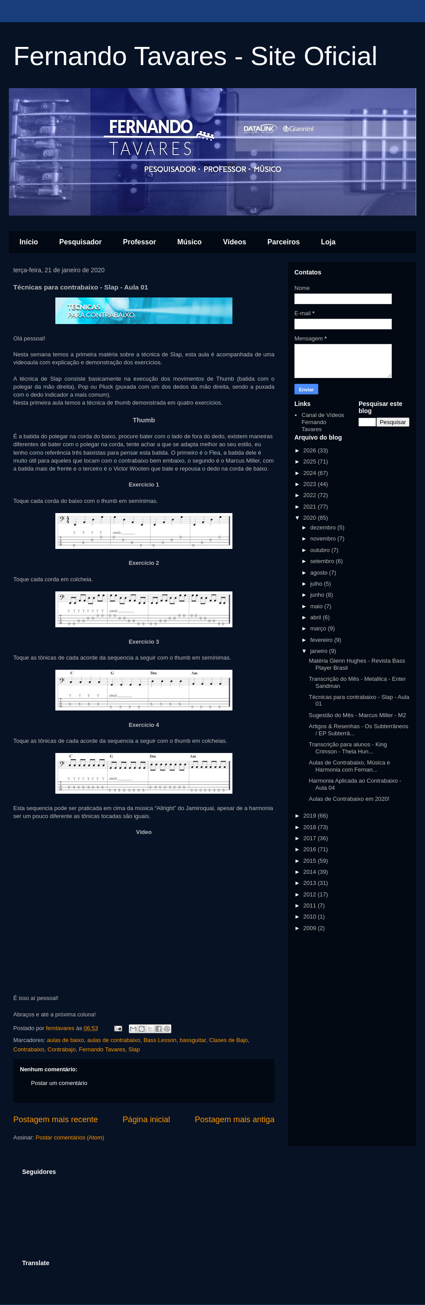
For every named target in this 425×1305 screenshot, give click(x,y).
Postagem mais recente (55, 1119)
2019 (310, 815)
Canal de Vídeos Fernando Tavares (322, 422)
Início (28, 242)
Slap (134, 1049)
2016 (310, 849)
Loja (328, 242)
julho (317, 583)
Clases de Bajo (228, 1040)
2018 (310, 827)
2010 (310, 916)
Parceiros (283, 242)
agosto (319, 572)
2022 (310, 495)
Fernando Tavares (102, 1049)
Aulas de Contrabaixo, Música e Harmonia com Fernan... (349, 766)
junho (318, 594)
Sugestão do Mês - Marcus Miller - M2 (357, 715)
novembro (323, 538)
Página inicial (146, 1119)
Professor (139, 242)
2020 (310, 517)
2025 (310, 461)
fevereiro (322, 640)
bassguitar (193, 1040)
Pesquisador (80, 242)
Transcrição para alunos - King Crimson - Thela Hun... (348, 748)
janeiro (319, 651)
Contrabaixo (28, 1049)
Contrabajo (61, 1049)
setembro (323, 561)
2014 (310, 872)
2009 (310, 928)
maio (317, 606)
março (319, 628)
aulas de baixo (65, 1040)
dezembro (323, 527)
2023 (310, 484)
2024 (310, 473)
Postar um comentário (59, 1083)
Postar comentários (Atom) (70, 1137)
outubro (321, 550)
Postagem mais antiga (234, 1119)
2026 (310, 450)
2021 (310, 506)
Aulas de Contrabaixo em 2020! (349, 798)
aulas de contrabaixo (113, 1040)
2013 (310, 883)
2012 (310, 894)
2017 (310, 838)
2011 (310, 905)
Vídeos (234, 242)
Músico (190, 242)
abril (316, 617)
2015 (310, 860)
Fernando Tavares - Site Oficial (195, 56)
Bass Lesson (159, 1040)
